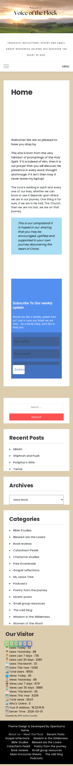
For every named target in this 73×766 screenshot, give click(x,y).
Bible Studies (22, 530)
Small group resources (29, 603)
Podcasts (20, 583)
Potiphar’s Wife (24, 462)
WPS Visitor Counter (28, 715)
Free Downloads (24, 564)
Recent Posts (55, 734)
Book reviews (22, 544)
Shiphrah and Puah (26, 456)
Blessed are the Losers (29, 537)
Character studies (26, 557)
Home (25, 730)
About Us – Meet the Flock (26, 734)
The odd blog (22, 610)
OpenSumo (57, 726)
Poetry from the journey (30, 590)
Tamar (18, 469)
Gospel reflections (26, 570)
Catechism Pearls (25, 550)
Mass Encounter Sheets (25, 754)
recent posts (22, 597)
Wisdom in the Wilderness (31, 617)
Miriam (17, 449)
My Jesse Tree (23, 577)
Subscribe (20, 369)
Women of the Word (27, 623)
